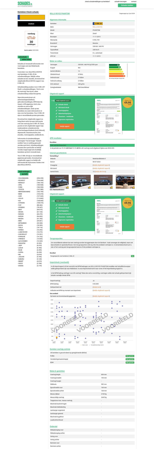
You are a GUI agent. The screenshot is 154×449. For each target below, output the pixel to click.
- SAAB (30, 250)
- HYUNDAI (30, 207)
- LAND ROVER (30, 232)
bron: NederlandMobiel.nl (57, 189)
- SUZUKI (30, 216)
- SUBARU (30, 259)
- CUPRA (30, 252)
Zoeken (31, 24)
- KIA (30, 201)
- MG (30, 254)
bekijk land (96, 287)
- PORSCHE (30, 236)
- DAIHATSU (30, 243)
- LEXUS (30, 248)
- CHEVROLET (30, 234)
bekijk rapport (64, 126)
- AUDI (30, 196)
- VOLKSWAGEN (30, 178)
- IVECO (30, 263)
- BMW (30, 194)
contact (133, 1)
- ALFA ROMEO (30, 241)
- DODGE (30, 266)
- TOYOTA (30, 189)
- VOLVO (30, 198)
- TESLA (30, 227)
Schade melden (127, 5)
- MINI (30, 221)
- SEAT (30, 210)
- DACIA (30, 225)
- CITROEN (30, 203)
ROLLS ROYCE (97, 27)
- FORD (30, 187)
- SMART (30, 261)
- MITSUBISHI (30, 223)
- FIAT (30, 205)
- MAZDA (30, 218)
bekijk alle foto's (100, 171)
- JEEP (30, 245)
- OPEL (30, 185)
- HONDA (30, 230)
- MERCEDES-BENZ (30, 192)
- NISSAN (30, 214)
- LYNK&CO (30, 239)
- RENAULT (30, 183)
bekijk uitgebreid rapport (101, 165)
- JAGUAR (30, 257)
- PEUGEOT (30, 180)
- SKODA (30, 212)
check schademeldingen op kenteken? (97, 1)
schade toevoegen (121, 1)
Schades (25, 4)
